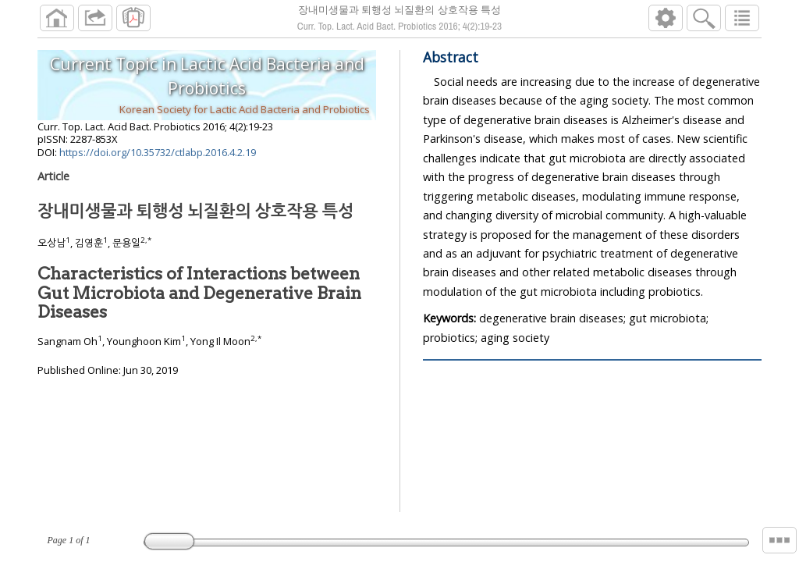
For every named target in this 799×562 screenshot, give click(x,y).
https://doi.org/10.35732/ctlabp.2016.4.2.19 (157, 152)
